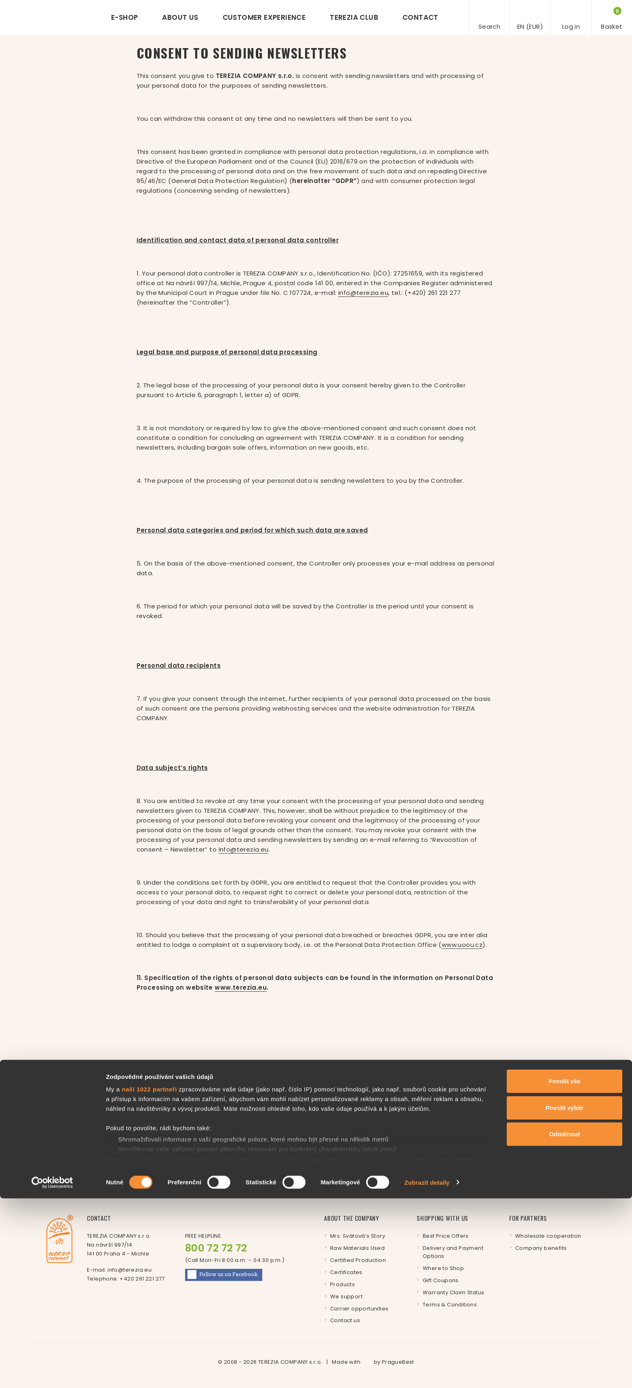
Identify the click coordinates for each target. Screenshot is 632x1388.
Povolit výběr (565, 1297)
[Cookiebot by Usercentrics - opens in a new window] (52, 1372)
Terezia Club (354, 17)
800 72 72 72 (216, 1248)
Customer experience (264, 17)
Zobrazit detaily (427, 1372)
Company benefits (541, 1248)
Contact (420, 17)
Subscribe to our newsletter (181, 1144)
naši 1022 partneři (149, 1279)
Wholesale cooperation (548, 1236)
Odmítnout (564, 1324)
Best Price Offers (446, 1236)
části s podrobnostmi (379, 1349)
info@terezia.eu (363, 292)
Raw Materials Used (357, 1248)
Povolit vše (564, 1271)
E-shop (124, 17)
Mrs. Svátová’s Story (357, 1236)
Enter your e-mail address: (368, 1124)
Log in (529, 1143)
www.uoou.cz (462, 944)
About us (180, 17)
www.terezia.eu (241, 987)
